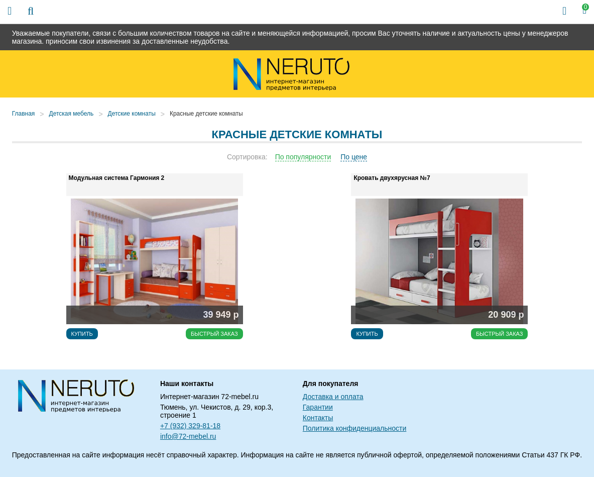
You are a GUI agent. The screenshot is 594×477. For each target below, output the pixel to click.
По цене (353, 157)
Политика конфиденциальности (355, 428)
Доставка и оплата (333, 397)
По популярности (303, 157)
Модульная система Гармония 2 (117, 177)
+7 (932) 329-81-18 (190, 426)
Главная (23, 113)
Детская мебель (71, 113)
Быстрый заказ (214, 334)
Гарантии (318, 407)
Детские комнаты (132, 113)
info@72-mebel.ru (188, 436)
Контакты (318, 418)
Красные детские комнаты (206, 113)
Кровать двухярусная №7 (391, 177)
